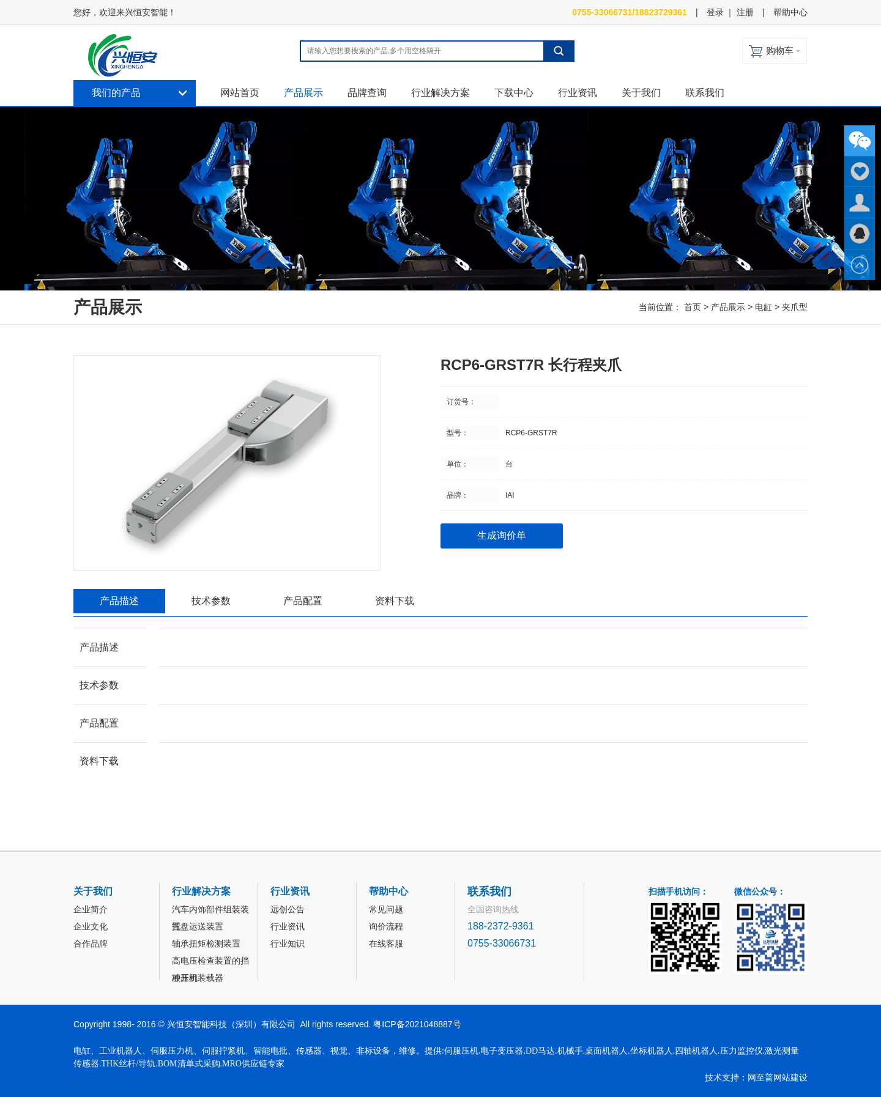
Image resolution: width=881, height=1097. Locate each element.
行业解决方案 (440, 92)
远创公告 (287, 909)
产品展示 (303, 92)
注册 (745, 12)
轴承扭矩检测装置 (206, 943)
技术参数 (211, 601)
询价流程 (386, 926)
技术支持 (722, 1077)
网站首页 (239, 92)
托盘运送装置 (197, 926)
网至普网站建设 (778, 1077)
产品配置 (302, 601)
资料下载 (394, 601)
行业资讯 (577, 92)
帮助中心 (790, 12)
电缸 (763, 307)
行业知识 (287, 943)
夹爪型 (795, 307)
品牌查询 (367, 92)
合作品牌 (90, 943)
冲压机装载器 (197, 978)
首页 (692, 307)
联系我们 (704, 92)
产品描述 (119, 601)
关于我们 (641, 92)
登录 (715, 12)
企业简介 (90, 909)
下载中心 (513, 92)
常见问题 (386, 909)
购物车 (780, 50)
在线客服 (386, 943)
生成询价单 (501, 535)
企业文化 (90, 926)
